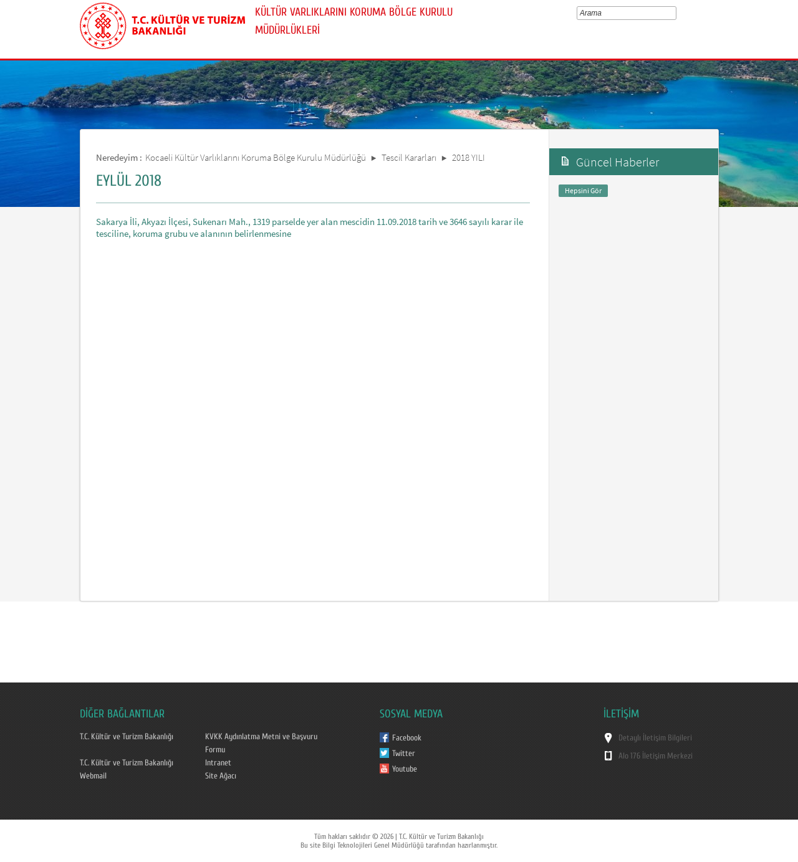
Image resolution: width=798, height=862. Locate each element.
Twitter (403, 754)
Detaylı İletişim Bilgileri (655, 738)
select (675, 13)
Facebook (406, 738)
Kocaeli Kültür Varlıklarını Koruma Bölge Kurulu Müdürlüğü (255, 157)
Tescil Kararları (409, 157)
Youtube (404, 769)
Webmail (93, 776)
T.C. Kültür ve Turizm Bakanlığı (126, 737)
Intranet (218, 763)
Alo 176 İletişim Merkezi (655, 756)
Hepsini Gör (583, 190)
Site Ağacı (220, 776)
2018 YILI (468, 157)
